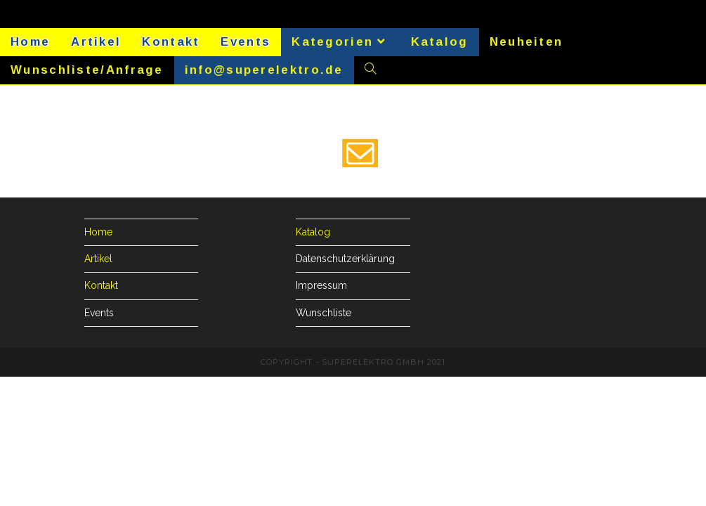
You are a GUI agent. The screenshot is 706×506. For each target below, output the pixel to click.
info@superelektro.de (264, 70)
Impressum (321, 285)
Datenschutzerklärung (345, 258)
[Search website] (370, 70)
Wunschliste (323, 312)
